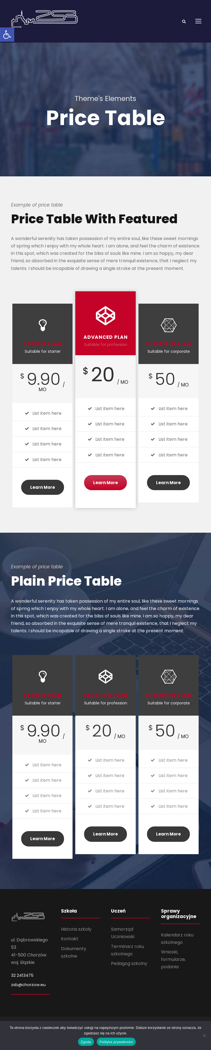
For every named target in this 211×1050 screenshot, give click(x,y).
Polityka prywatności (116, 1042)
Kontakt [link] (69, 945)
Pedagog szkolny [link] (129, 970)
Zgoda (86, 1042)
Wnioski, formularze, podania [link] (173, 966)
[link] (7, 34)
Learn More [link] (42, 494)
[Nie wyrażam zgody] (204, 1035)
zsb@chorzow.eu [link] (28, 991)
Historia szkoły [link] (76, 936)
